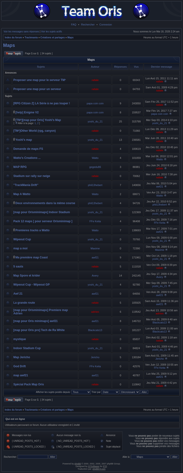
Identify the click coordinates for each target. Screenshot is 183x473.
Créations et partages (53, 37)
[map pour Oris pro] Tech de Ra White (39, 330)
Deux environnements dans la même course (45, 203)
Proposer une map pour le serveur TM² (39, 80)
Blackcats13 (159, 322)
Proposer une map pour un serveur (37, 89)
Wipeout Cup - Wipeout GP (31, 284)
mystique (19, 339)
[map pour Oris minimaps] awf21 (35, 321)
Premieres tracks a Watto (32, 230)
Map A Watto (21, 194)
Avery (95, 275)
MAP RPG (20, 167)
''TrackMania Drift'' (25, 185)
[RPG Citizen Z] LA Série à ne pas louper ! (41, 103)
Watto (95, 157)
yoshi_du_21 (95, 121)
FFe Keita (95, 221)
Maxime (95, 248)
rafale (95, 80)
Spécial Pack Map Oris (28, 384)
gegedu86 (95, 167)
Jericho (95, 357)
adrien (95, 311)
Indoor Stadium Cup (27, 348)
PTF (105, 466)
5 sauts (18, 266)
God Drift (19, 366)
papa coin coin (95, 103)
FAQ (73, 24)
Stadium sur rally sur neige (31, 176)
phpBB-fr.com (99, 469)
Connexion (105, 24)
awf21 (159, 186)
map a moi (20, 248)
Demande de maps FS (28, 149)
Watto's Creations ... (27, 158)
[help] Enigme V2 (27, 112)
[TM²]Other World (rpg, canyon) (34, 130)
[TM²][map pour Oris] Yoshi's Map (38, 120)
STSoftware (93, 466)
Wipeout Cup (22, 239)
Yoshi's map (23, 139)
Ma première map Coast (31, 257)
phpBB (77, 464)
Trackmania (31, 37)
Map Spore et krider (26, 275)
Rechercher (88, 24)
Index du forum (13, 37)
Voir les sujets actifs (51, 31)
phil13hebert (95, 185)
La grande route (24, 302)
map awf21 (20, 375)
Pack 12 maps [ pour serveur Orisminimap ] (42, 221)
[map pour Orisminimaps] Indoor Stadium (41, 212)
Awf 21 (17, 293)
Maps (70, 37)
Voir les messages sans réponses (21, 31)
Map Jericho (21, 357)
